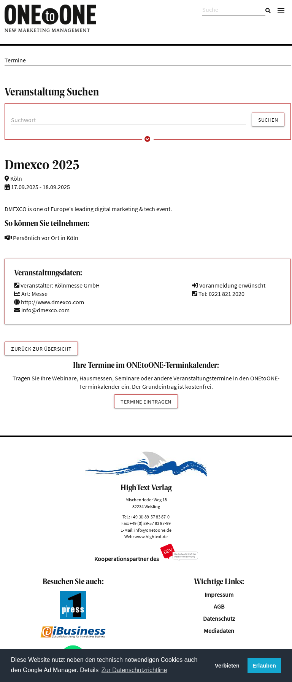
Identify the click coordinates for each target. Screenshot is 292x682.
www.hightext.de (151, 536)
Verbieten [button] (227, 666)
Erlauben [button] (264, 666)
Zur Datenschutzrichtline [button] (134, 670)
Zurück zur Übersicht (41, 348)
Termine (15, 60)
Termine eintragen (146, 401)
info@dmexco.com (45, 310)
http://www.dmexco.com (49, 302)
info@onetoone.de (152, 530)
